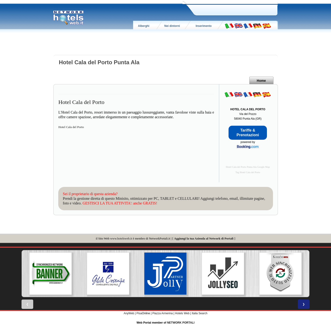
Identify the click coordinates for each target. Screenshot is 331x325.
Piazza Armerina (162, 313)
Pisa (139, 313)
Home (261, 80)
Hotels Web (182, 313)
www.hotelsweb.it (121, 238)
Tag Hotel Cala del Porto (247, 172)
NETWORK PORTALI (180, 322)
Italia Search (199, 313)
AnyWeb (129, 313)
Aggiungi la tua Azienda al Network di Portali (203, 238)
